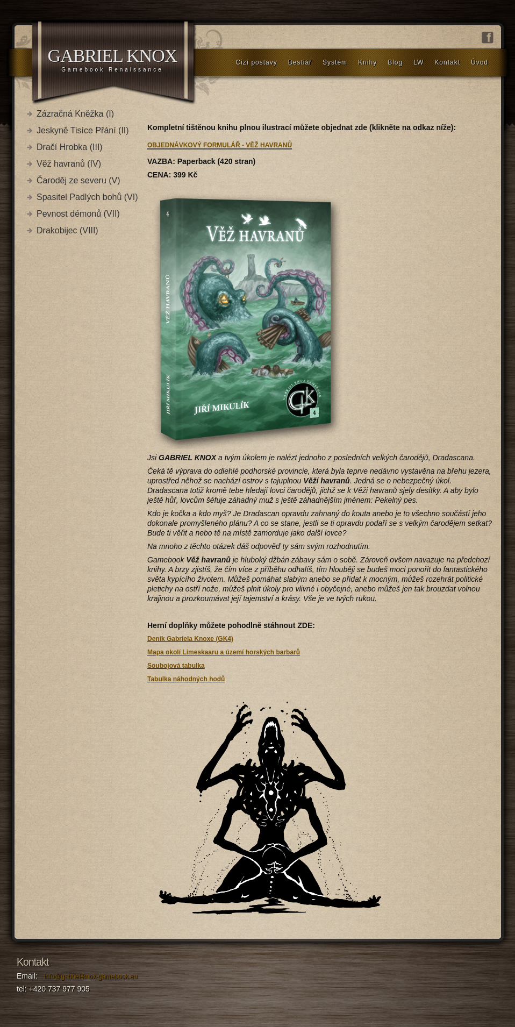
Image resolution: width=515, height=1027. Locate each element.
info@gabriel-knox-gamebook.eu (91, 976)
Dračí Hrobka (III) (70, 147)
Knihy (367, 62)
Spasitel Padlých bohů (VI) (87, 197)
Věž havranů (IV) (69, 163)
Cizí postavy (256, 62)
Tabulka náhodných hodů (186, 679)
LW (418, 62)
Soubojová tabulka (176, 665)
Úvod (479, 62)
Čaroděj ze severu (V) (78, 180)
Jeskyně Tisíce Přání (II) (83, 130)
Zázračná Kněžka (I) (75, 113)
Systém (335, 62)
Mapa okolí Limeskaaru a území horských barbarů (223, 652)
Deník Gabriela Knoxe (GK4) (190, 639)
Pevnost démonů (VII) (78, 213)
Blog (395, 62)
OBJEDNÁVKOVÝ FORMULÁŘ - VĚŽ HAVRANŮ (219, 145)
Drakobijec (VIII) (67, 230)
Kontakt (447, 62)
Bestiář (300, 62)
